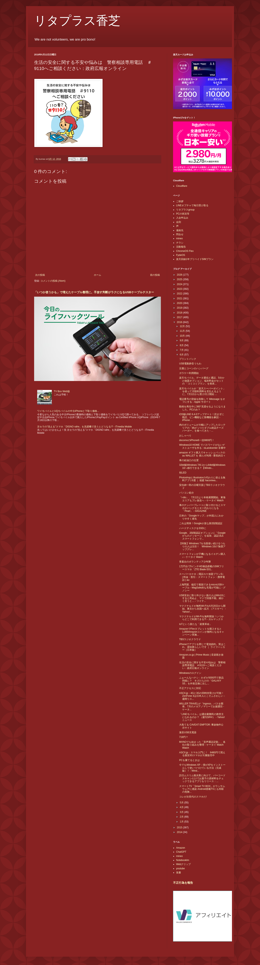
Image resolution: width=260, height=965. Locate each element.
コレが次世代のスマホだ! (193, 796)
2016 (180, 322)
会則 (178, 222)
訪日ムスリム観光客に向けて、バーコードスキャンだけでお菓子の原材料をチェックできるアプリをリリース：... (202, 778)
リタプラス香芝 (77, 20)
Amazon (180, 847)
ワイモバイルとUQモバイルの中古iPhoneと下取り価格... (68, 411)
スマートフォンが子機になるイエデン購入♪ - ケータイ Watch (202, 555)
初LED (182, 472)
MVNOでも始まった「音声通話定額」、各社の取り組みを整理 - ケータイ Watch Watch (202, 745)
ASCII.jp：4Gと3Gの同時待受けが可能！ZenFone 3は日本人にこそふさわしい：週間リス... (202, 696)
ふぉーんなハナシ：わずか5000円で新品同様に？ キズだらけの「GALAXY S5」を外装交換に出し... (201, 680)
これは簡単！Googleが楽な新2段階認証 (200, 523)
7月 (182, 350)
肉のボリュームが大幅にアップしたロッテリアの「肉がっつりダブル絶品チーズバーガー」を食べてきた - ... (202, 427)
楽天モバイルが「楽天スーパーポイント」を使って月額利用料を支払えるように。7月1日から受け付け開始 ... (202, 391)
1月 (182, 821)
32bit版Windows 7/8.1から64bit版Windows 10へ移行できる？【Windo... (202, 466)
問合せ (179, 234)
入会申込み (182, 217)
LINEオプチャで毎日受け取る (192, 205)
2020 (180, 303)
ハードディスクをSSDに (192, 528)
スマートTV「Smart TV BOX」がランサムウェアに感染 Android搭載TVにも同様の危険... (202, 789)
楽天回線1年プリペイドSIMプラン (194, 259)
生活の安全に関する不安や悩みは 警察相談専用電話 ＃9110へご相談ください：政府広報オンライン (202, 665)
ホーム (97, 275)
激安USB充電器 (187, 732)
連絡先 (179, 230)
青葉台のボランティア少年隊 (195, 561)
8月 (182, 345)
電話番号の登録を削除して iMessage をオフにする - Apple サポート (202, 400)
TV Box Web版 (62, 391)
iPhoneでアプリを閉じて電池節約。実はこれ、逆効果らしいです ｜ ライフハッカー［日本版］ (202, 647)
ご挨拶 (179, 201)
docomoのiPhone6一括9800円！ (196, 440)
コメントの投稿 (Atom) (52, 280)
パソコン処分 (186, 492)
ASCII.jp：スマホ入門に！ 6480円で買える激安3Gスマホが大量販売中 (202, 754)
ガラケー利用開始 (189, 373)
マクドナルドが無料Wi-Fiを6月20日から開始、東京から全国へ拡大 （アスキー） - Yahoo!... (202, 608)
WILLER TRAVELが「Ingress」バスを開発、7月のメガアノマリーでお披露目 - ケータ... (201, 706)
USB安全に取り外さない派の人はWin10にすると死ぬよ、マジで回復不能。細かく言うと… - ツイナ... (202, 598)
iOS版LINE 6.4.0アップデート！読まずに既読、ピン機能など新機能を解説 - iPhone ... (201, 417)
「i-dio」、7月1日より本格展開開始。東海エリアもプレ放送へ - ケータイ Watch (202, 499)
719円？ (183, 737)
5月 (182, 802)
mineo (179, 238)
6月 (182, 354)
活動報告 (181, 246)
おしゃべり (185, 435)
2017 (180, 317)
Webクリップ (183, 864)
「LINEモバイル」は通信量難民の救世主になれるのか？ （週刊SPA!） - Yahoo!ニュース (202, 717)
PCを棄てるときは (189, 760)
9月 (182, 340)
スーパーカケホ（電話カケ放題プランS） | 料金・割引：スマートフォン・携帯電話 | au (202, 577)
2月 (182, 816)
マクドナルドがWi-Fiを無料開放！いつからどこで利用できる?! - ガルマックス (201, 618)
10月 (183, 335)
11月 (183, 331)
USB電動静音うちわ (190, 363)
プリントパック (187, 358)
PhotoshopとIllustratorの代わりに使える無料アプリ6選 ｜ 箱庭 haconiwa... (202, 479)
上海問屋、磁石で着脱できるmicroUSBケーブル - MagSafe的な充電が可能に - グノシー (202, 587)
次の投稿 (40, 275)
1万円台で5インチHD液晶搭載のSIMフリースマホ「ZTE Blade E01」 (201, 568)
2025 (180, 279)
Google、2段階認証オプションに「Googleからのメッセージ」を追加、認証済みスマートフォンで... (202, 535)
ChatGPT (181, 851)
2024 (180, 284)
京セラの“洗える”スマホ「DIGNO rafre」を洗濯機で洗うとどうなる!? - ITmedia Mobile (84, 426)
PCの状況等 (182, 213)
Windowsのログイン (190, 673)
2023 (180, 289)
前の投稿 (155, 275)
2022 (180, 293)
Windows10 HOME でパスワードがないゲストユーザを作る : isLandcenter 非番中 (202, 446)
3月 (182, 812)
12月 (183, 326)
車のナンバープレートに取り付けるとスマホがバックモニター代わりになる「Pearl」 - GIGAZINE (202, 508)
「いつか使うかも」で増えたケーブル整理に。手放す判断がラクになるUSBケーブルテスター (94, 292)
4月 (182, 807)
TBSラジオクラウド (190, 639)
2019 (180, 307)
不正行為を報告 (183, 882)
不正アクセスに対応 (190, 688)
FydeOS (180, 255)
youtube (180, 868)
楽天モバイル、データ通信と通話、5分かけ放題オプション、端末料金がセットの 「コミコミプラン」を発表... (201, 380)
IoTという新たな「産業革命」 (195, 624)
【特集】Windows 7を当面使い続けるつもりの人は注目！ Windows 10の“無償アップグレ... (202, 546)
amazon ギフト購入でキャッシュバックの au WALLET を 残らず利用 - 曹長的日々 (202, 454)
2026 (180, 274)
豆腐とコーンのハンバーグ (193, 368)
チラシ (179, 242)
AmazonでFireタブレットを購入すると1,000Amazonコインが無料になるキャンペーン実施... (201, 631)
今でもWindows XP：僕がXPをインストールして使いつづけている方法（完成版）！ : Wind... (202, 767)
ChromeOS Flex (185, 251)
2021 (180, 298)
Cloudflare (181, 186)
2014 (180, 832)
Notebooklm (182, 860)
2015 (180, 827)
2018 (180, 312)
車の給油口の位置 (189, 460)
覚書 (178, 872)
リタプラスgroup (185, 209)
